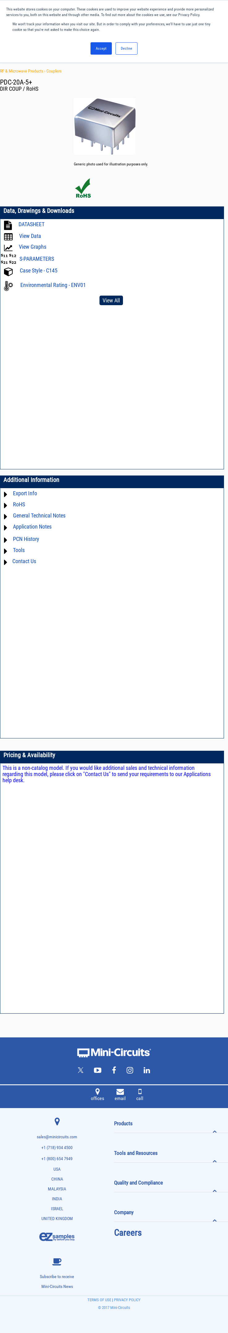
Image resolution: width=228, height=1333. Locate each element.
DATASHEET (31, 224)
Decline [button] (126, 48)
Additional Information (31, 480)
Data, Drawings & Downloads (38, 210)
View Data (30, 236)
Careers (127, 1232)
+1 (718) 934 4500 (57, 1147)
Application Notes (32, 526)
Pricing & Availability (29, 755)
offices (97, 1095)
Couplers (53, 71)
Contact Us (24, 561)
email (120, 1095)
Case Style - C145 (38, 270)
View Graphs (32, 246)
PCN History (26, 539)
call (139, 1095)
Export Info (25, 493)
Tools (19, 550)
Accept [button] (101, 48)
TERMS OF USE (99, 1300)
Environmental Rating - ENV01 (53, 285)
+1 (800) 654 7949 (57, 1158)
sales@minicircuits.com (57, 1137)
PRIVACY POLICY (127, 1300)
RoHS (19, 504)
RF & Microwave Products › (23, 71)
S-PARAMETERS (36, 258)
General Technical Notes (39, 515)
